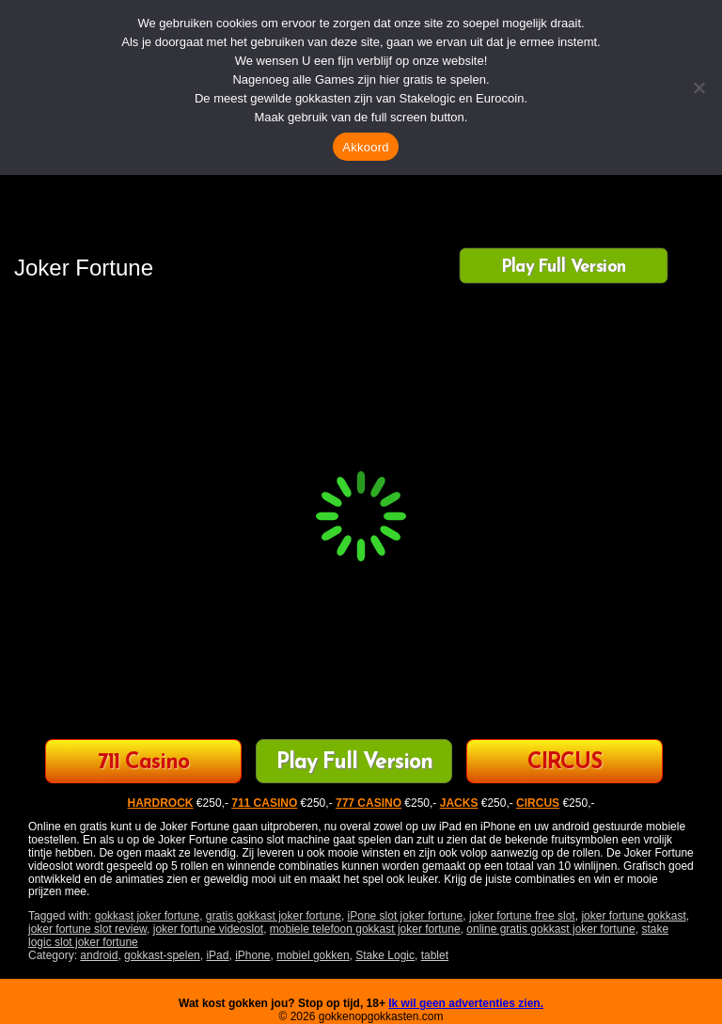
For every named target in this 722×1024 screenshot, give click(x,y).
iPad (217, 955)
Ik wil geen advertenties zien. (465, 1003)
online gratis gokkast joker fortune (550, 929)
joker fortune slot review (87, 929)
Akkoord (365, 147)
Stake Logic (385, 955)
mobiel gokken (312, 955)
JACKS (459, 803)
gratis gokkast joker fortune (273, 915)
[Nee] (698, 87)
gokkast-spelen (162, 955)
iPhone (252, 955)
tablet (434, 955)
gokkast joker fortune (147, 915)
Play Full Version (563, 267)
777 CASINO (368, 803)
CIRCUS (564, 763)
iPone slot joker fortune (405, 915)
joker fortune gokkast (633, 915)
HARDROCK (161, 803)
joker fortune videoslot (208, 929)
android (99, 955)
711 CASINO (264, 803)
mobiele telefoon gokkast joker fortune (365, 929)
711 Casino (143, 763)
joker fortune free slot (522, 915)
